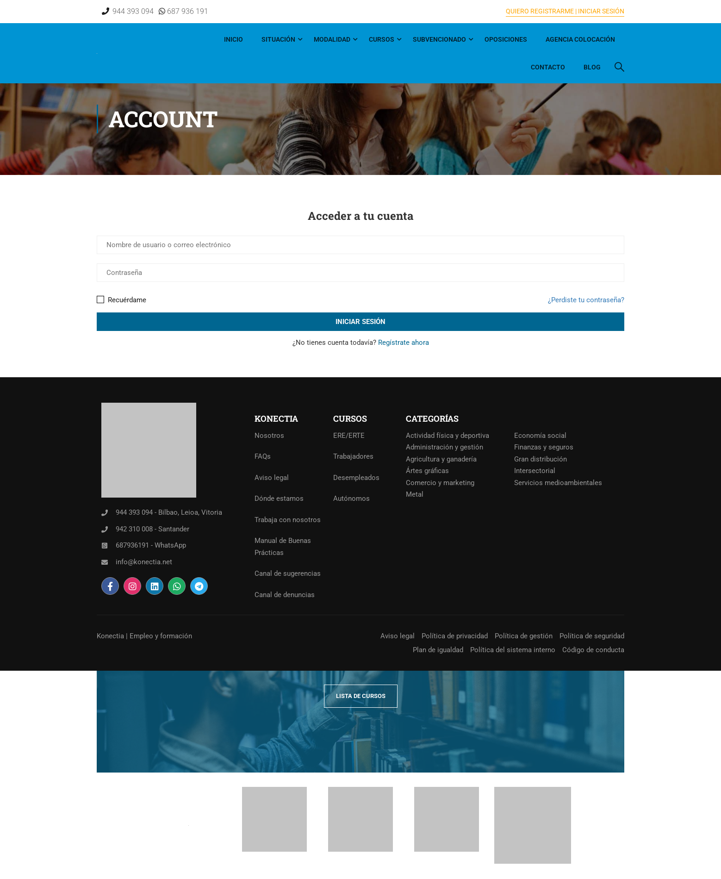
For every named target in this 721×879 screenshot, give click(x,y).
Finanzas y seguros (543, 447)
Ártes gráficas (427, 471)
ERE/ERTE (349, 435)
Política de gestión (524, 636)
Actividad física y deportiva (447, 435)
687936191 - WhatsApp (151, 545)
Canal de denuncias (285, 595)
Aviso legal (272, 478)
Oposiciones (506, 39)
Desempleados (356, 478)
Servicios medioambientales (558, 483)
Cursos (381, 39)
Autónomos (351, 498)
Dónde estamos (279, 498)
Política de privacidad (455, 636)
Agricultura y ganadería (441, 459)
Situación (278, 39)
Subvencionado (439, 39)
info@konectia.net (144, 562)
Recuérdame (121, 300)
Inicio (233, 39)
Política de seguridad (591, 636)
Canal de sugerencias (288, 573)
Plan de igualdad (438, 650)
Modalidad (332, 39)
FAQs (263, 456)
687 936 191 (186, 11)
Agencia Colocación (580, 39)
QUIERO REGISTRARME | (541, 11)
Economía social (540, 435)
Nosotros (269, 435)
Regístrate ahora (403, 342)
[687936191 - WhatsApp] (104, 545)
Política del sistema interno (512, 650)
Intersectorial (534, 471)
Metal (414, 494)
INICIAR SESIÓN (600, 11)
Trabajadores (353, 456)
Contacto (548, 67)
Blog (592, 67)
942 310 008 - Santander (152, 529)
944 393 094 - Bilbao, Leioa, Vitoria (169, 512)
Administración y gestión (444, 447)
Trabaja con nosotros (288, 520)
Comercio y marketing (440, 483)
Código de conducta (593, 650)
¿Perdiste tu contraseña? (586, 300)
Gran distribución (540, 459)
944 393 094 (133, 11)
